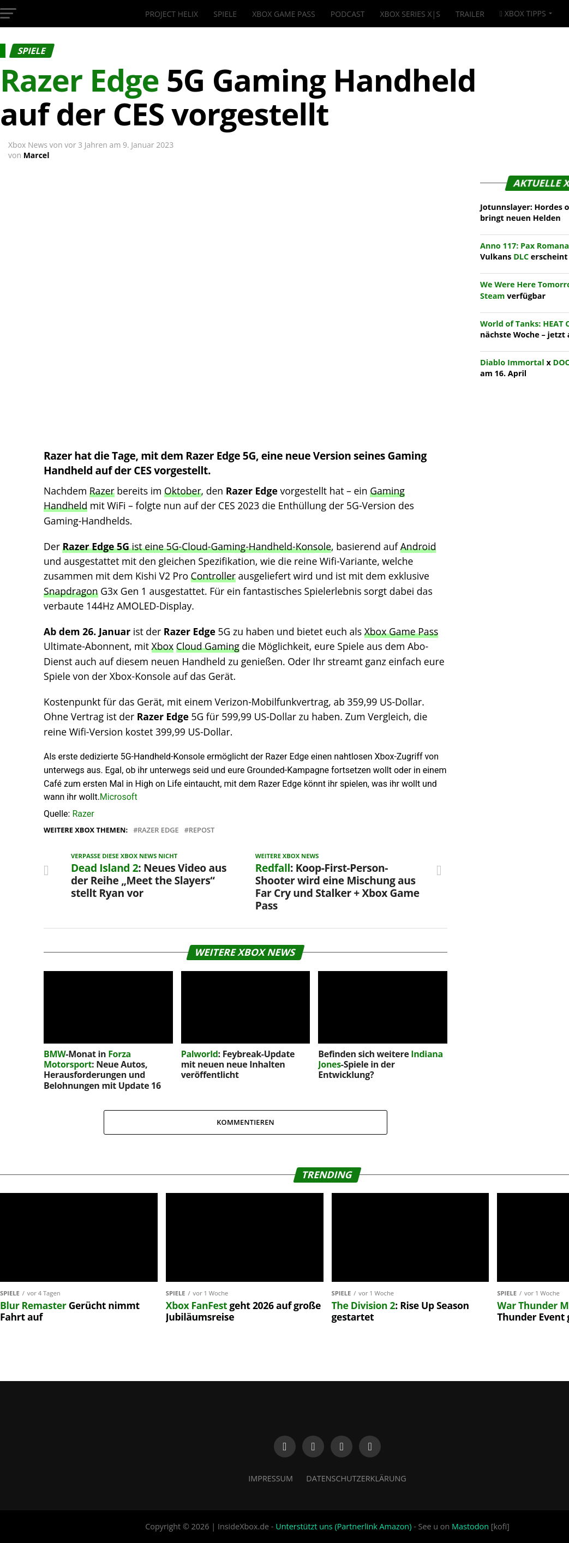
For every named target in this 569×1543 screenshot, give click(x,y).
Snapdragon (71, 591)
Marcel (36, 155)
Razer (102, 490)
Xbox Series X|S (410, 14)
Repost (202, 830)
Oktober (182, 490)
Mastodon (470, 1526)
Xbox (163, 646)
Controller (213, 575)
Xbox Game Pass (283, 14)
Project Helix (171, 14)
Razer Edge (158, 830)
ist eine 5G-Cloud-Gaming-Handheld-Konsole (196, 546)
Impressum (270, 1478)
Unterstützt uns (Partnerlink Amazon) (343, 1526)
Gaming (387, 490)
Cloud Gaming (207, 646)
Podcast (348, 14)
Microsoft (118, 797)
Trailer (470, 14)
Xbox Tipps (523, 13)
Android (418, 546)
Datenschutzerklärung (356, 1478)
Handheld (65, 505)
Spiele (225, 14)
